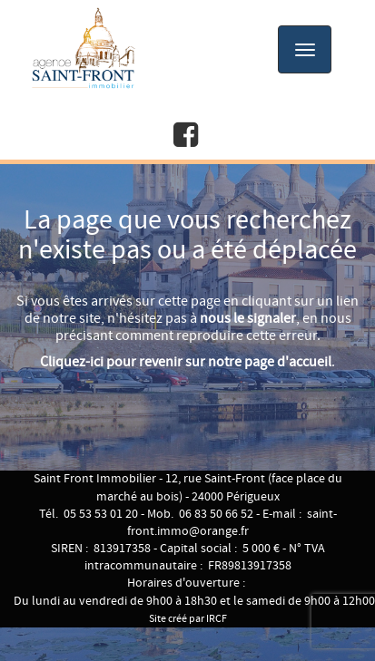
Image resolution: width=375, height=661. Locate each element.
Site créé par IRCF (188, 619)
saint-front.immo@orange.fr (232, 522)
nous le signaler (248, 318)
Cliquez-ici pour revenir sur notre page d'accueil (185, 362)
